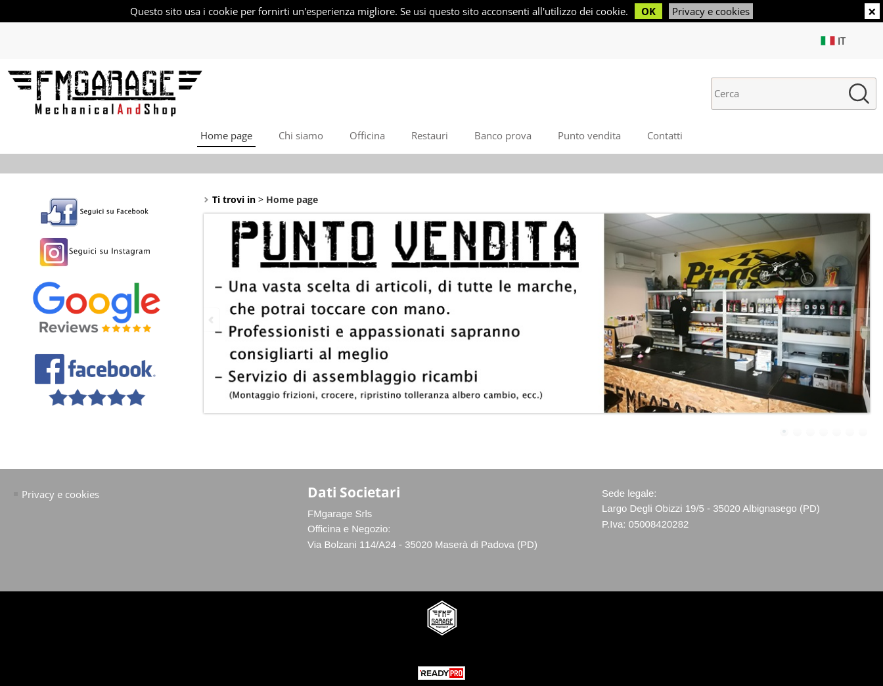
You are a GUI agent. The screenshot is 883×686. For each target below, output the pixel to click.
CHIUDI (872, 11)
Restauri (429, 135)
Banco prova (503, 135)
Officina (367, 135)
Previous (212, 320)
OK (648, 11)
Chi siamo (301, 135)
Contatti (665, 135)
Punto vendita (589, 135)
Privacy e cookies (711, 11)
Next (861, 320)
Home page (226, 135)
